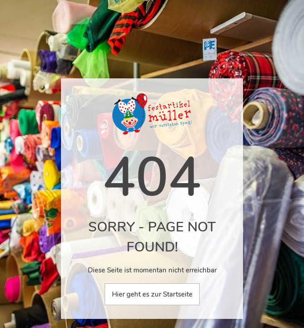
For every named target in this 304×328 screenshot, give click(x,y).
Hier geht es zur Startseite (152, 294)
